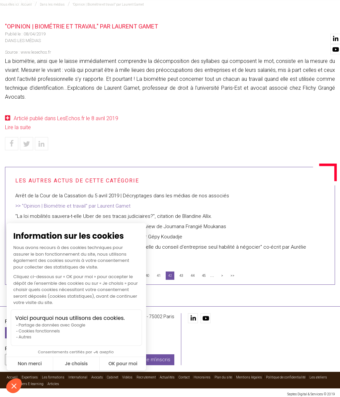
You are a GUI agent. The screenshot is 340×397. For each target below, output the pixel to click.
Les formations (118, 23)
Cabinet (213, 23)
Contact (324, 23)
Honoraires (202, 376)
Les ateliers (318, 376)
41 (159, 275)
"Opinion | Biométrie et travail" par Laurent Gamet (76, 206)
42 (170, 275)
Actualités (296, 23)
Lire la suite (18, 127)
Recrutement (263, 23)
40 (147, 275)
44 (193, 275)
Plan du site (223, 376)
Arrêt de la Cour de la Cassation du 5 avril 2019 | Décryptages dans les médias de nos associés (122, 196)
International (158, 23)
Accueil (56, 23)
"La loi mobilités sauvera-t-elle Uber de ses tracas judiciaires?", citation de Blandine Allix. (113, 216)
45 (204, 275)
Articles (53, 382)
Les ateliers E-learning (26, 382)
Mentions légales (249, 376)
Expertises (82, 23)
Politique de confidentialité (285, 376)
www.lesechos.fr (36, 52)
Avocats (190, 23)
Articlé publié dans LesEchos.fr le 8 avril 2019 (66, 118)
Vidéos (235, 23)
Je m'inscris (157, 358)
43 (181, 275)
